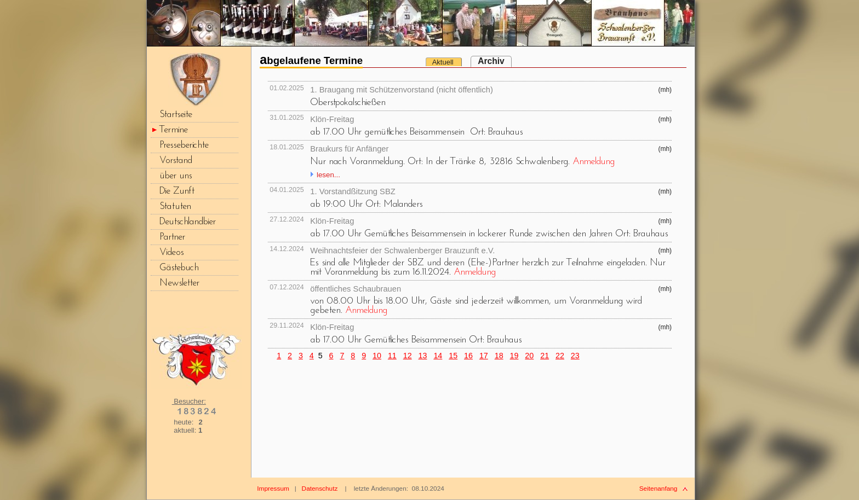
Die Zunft (176, 191)
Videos (171, 252)
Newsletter (179, 283)
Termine (173, 130)
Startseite (175, 114)
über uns (175, 176)
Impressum (273, 488)
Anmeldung (593, 161)
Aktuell (444, 62)
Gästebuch (179, 267)
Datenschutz (320, 488)
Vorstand (175, 160)
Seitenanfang (658, 488)
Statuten (175, 206)
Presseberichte (184, 145)
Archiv (491, 61)
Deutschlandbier (187, 221)
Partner (172, 237)
